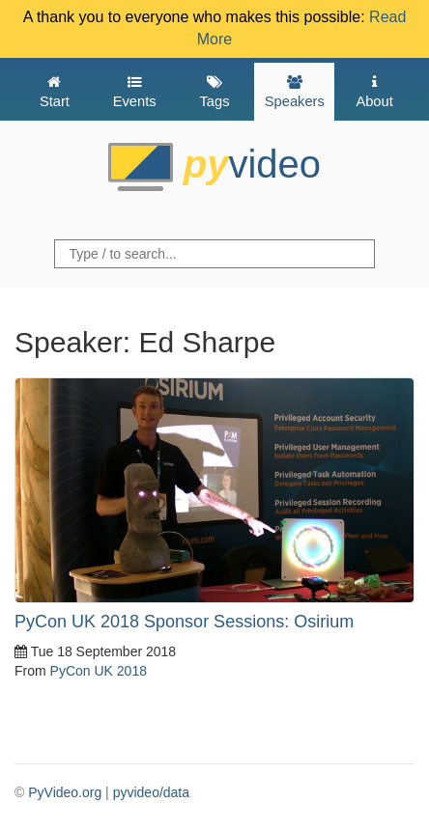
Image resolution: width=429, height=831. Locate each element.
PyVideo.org (64, 792)
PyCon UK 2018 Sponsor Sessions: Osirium (184, 621)
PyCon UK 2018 (98, 671)
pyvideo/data (151, 792)
